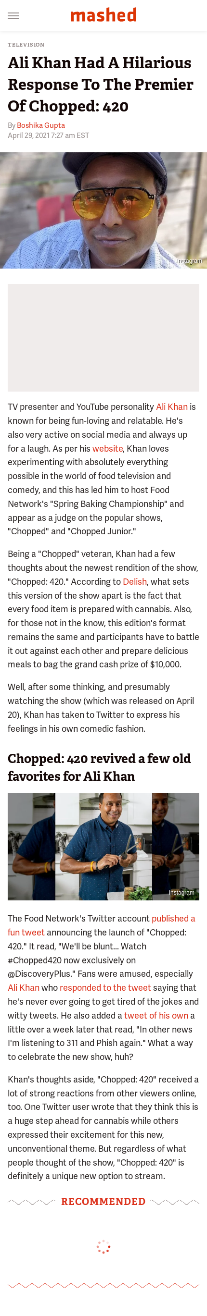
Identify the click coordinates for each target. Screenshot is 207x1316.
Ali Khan (172, 406)
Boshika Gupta (41, 125)
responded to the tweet (105, 987)
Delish (135, 581)
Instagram (189, 261)
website (107, 448)
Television (26, 45)
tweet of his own (156, 1015)
